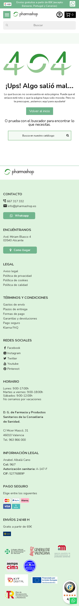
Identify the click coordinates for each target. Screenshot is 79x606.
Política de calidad (15, 285)
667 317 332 (15, 201)
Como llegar (20, 250)
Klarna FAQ (10, 328)
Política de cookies (15, 280)
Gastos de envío (14, 305)
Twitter (10, 358)
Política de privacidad (17, 276)
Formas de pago (14, 314)
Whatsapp (19, 216)
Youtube (11, 364)
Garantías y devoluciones (20, 319)
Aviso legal (10, 271)
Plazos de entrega (15, 309)
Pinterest (11, 369)
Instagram (12, 353)
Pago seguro (11, 323)
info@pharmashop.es (22, 206)
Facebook (11, 348)
